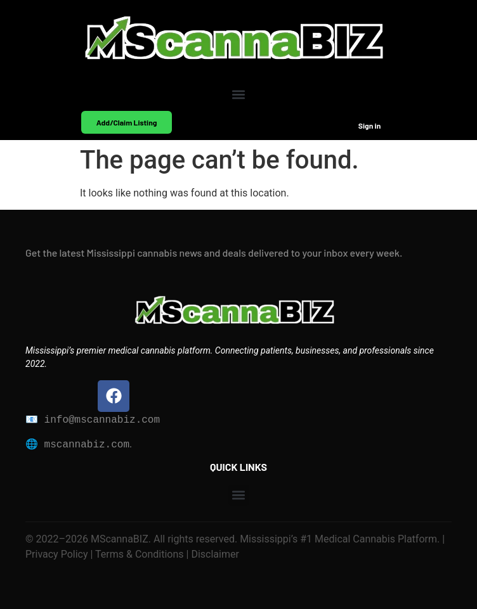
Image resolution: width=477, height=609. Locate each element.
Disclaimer (213, 554)
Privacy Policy (56, 554)
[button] (238, 94)
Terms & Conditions (139, 554)
